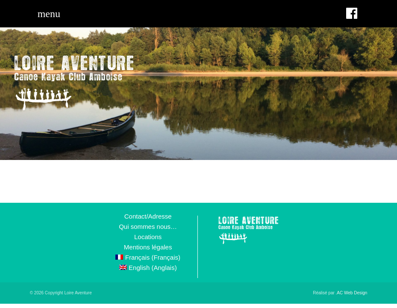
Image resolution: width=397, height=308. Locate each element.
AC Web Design (352, 292)
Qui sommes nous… (148, 226)
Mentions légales (148, 247)
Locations (148, 236)
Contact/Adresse (148, 216)
